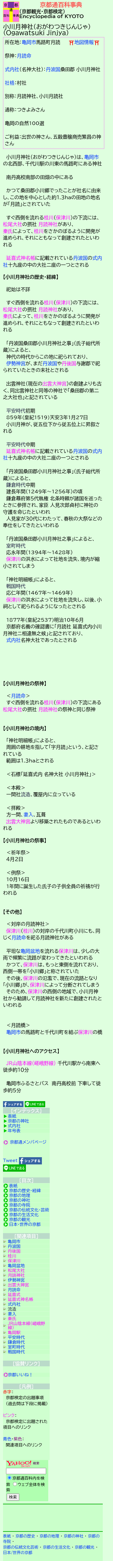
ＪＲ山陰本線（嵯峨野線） (31, 1063)
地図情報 (84, 42)
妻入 (28, 814)
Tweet (10, 1160)
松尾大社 (12, 224)
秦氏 (8, 231)
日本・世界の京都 (25, 1224)
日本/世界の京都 (18, 1553)
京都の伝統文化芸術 (20, 1547)
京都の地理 (19, 1195)
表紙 (12, 1116)
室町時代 (16, 545)
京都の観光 (19, 1219)
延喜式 (14, 1294)
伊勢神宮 (16, 363)
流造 (25, 794)
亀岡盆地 (30, 951)
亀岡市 (29, 42)
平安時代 (16, 410)
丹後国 (69, 363)
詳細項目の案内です (53, 664)
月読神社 (48, 224)
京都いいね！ (20, 1375)
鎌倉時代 (16, 484)
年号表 (14, 1131)
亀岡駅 (14, 1332)
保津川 (63, 217)
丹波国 (53, 69)
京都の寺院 (19, 1205)
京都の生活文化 (24, 1215)
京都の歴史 (25, 1536)
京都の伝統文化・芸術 (29, 1210)
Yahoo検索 (26, 1481)
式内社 (12, 69)
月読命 (24, 55)
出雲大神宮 (54, 383)
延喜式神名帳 (20, 258)
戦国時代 (16, 586)
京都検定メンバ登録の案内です (53, 1517)
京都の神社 (18, 1121)
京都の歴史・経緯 (25, 1191)
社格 (9, 82)
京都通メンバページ (28, 1142)
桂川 (49, 217)
